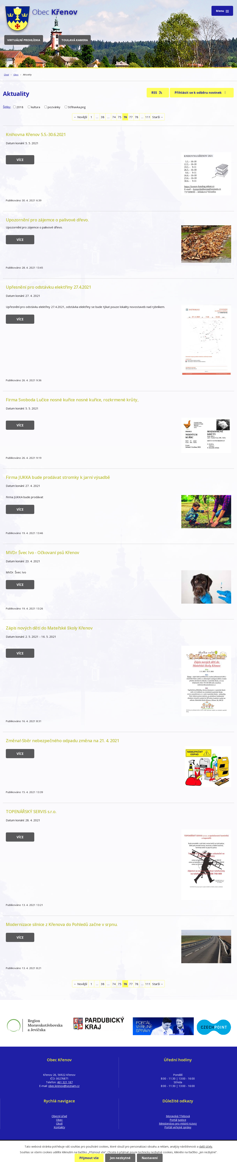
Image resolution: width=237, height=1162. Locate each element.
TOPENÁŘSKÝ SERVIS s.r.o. (31, 811)
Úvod (6, 74)
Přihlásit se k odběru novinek (201, 92)
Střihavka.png (77, 107)
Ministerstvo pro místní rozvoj (178, 1123)
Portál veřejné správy (177, 1127)
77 (131, 117)
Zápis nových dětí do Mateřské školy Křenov (49, 628)
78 (136, 117)
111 (148, 117)
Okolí (59, 1123)
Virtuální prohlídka (23, 40)
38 (102, 117)
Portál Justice (178, 1120)
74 (114, 117)
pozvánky (54, 107)
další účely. (206, 1146)
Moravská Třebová (178, 1116)
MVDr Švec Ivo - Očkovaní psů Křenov (42, 552)
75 (119, 117)
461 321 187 (65, 1082)
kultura (35, 107)
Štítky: (7, 107)
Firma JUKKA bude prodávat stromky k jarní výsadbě (58, 477)
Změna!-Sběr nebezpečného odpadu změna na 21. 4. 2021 (62, 740)
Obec (16, 74)
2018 (19, 107)
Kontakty (59, 1127)
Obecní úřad (59, 1116)
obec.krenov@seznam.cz (63, 1086)
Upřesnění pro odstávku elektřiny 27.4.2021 (48, 287)
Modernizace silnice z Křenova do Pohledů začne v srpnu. (62, 924)
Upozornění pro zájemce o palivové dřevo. (47, 220)
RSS (157, 92)
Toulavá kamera (74, 40)
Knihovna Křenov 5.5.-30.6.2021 (36, 134)
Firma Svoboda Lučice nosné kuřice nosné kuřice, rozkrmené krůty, (72, 399)
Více (20, 159)
